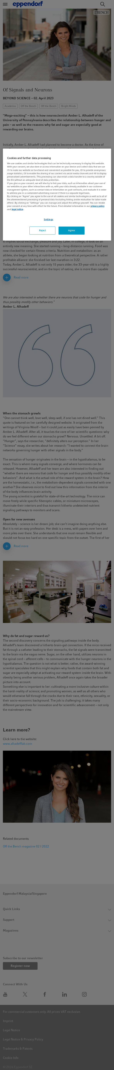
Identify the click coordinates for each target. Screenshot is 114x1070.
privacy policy (97, 206)
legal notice (17, 209)
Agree (71, 230)
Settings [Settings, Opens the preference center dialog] (48, 219)
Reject (42, 230)
